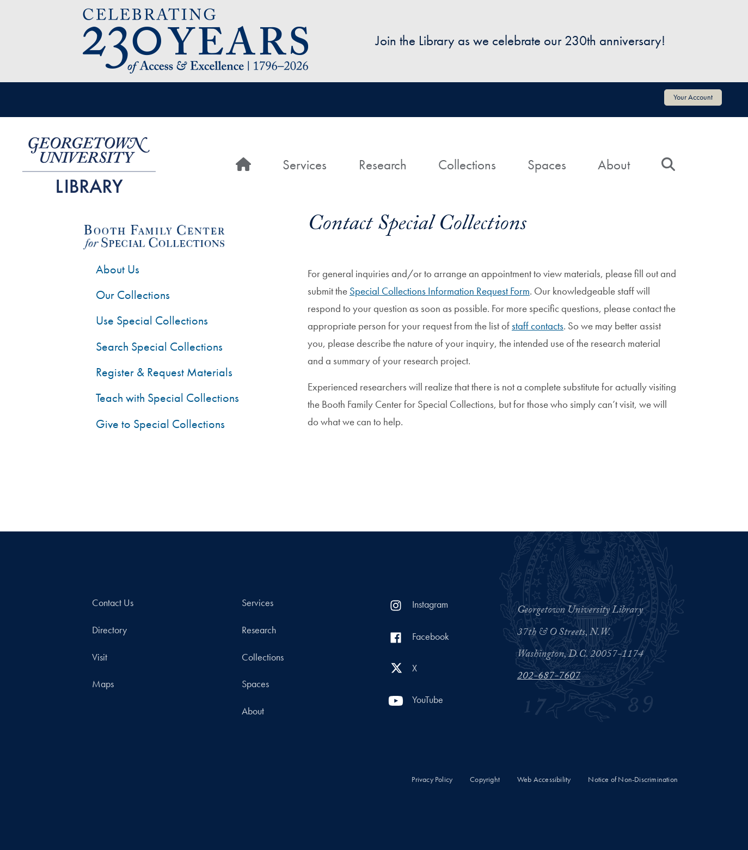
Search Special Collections (159, 346)
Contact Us (112, 603)
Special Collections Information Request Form (440, 291)
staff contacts (537, 326)
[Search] (668, 165)
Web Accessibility (544, 779)
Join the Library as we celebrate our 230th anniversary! (520, 41)
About (614, 165)
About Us (117, 269)
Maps (103, 684)
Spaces (547, 165)
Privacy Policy (432, 779)
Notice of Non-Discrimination (633, 779)
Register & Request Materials (164, 372)
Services (305, 165)
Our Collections (133, 295)
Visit (99, 657)
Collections (467, 165)
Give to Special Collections (160, 424)
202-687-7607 (548, 677)
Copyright (485, 779)
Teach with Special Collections (167, 398)
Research (383, 165)
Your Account (693, 97)
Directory (109, 630)
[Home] (243, 165)
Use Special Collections (152, 320)
